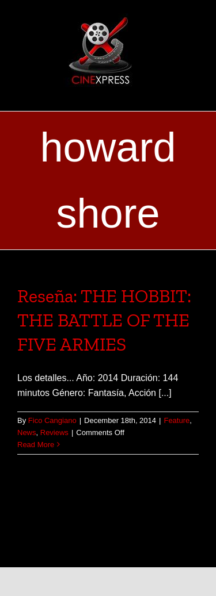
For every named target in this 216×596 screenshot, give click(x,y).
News (26, 432)
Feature (177, 420)
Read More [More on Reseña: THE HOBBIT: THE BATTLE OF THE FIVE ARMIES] (35, 444)
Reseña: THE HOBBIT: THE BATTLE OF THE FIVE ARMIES (104, 320)
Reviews (54, 432)
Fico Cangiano (52, 420)
